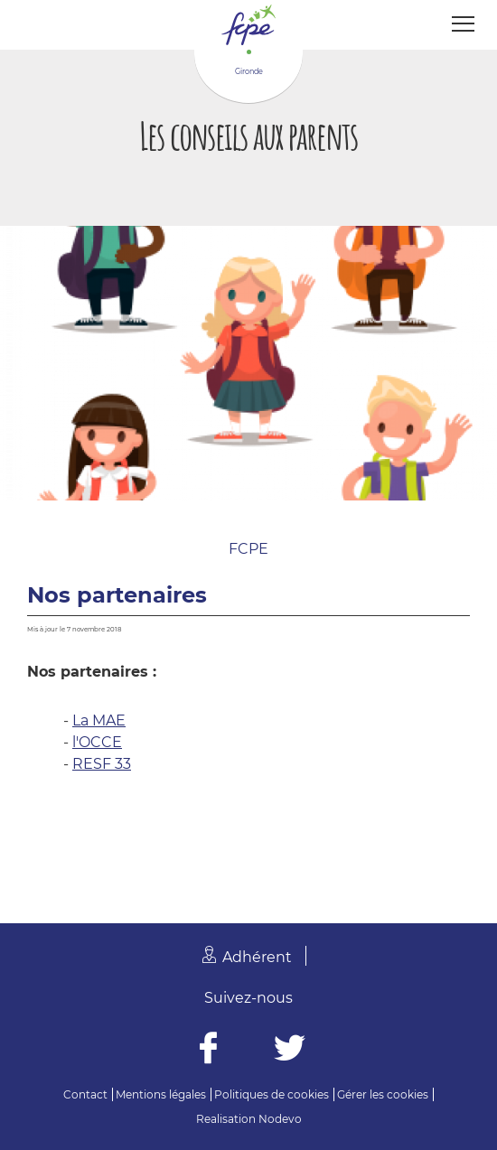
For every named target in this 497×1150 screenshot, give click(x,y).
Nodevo (280, 1119)
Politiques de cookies (271, 1094)
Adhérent (257, 957)
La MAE (99, 720)
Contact (85, 1094)
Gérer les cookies (382, 1094)
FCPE (248, 548)
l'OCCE (97, 742)
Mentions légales (161, 1094)
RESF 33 (101, 763)
